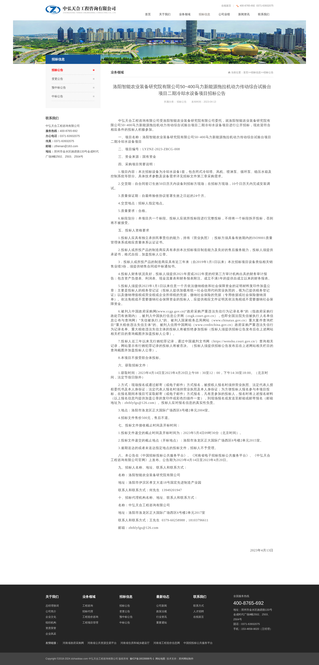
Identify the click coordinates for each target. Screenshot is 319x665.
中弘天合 (125, 120)
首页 (245, 72)
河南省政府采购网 (73, 642)
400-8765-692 (248, 603)
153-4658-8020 (250, 628)
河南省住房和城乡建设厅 (135, 642)
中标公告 (57, 96)
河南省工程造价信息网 (166, 642)
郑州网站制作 (186, 658)
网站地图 (160, 658)
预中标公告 (59, 87)
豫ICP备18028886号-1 (142, 658)
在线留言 (226, 5)
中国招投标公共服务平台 (198, 642)
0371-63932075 (250, 624)
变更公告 (57, 78)
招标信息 (256, 72)
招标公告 (268, 72)
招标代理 (132, 497)
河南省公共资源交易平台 (102, 642)
